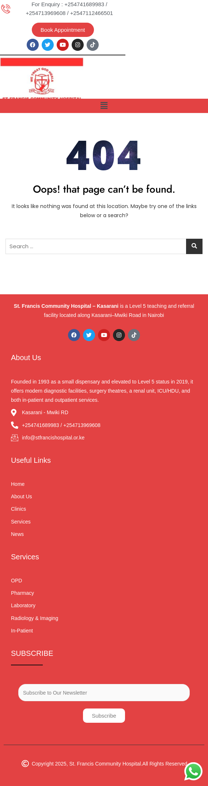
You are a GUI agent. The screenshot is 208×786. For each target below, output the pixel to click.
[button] (104, 106)
